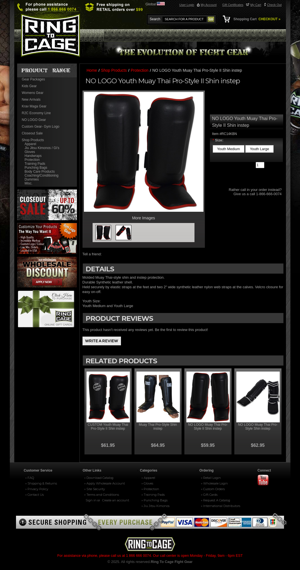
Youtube (265, 480)
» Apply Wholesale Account (104, 483)
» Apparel (148, 478)
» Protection (150, 489)
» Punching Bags (154, 500)
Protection (32, 160)
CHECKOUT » (269, 19)
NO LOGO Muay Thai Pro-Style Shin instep (258, 427)
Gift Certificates (232, 4)
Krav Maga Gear (34, 106)
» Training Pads (153, 495)
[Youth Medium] (228, 149)
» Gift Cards (209, 495)
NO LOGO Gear (34, 120)
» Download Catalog (98, 478)
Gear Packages (33, 79)
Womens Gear (32, 93)
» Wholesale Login (214, 483)
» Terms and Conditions (101, 495)
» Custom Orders (213, 489)
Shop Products (33, 140)
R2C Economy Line (36, 113)
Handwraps (33, 156)
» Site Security (94, 489)
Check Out (274, 4)
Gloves (30, 152)
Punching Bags (36, 168)
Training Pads (35, 164)
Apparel (30, 144)
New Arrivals (31, 100)
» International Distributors (220, 506)
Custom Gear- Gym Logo (40, 127)
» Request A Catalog (215, 500)
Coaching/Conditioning (42, 175)
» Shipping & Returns (41, 483)
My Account (209, 4)
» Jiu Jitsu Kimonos (155, 506)
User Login (186, 4)
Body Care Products (40, 172)
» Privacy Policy (36, 489)
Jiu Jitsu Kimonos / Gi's (42, 148)
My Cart (255, 4)
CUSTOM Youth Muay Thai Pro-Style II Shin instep (108, 427)
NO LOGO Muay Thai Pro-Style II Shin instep (208, 427)
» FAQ (29, 478)
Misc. (29, 183)
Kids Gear (29, 86)
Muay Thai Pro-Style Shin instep (158, 427)
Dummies (32, 179)
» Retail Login (211, 478)
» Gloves (147, 483)
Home (92, 70)
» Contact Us (34, 495)
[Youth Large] (259, 149)
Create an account (115, 500)
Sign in (91, 500)
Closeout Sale (32, 133)
